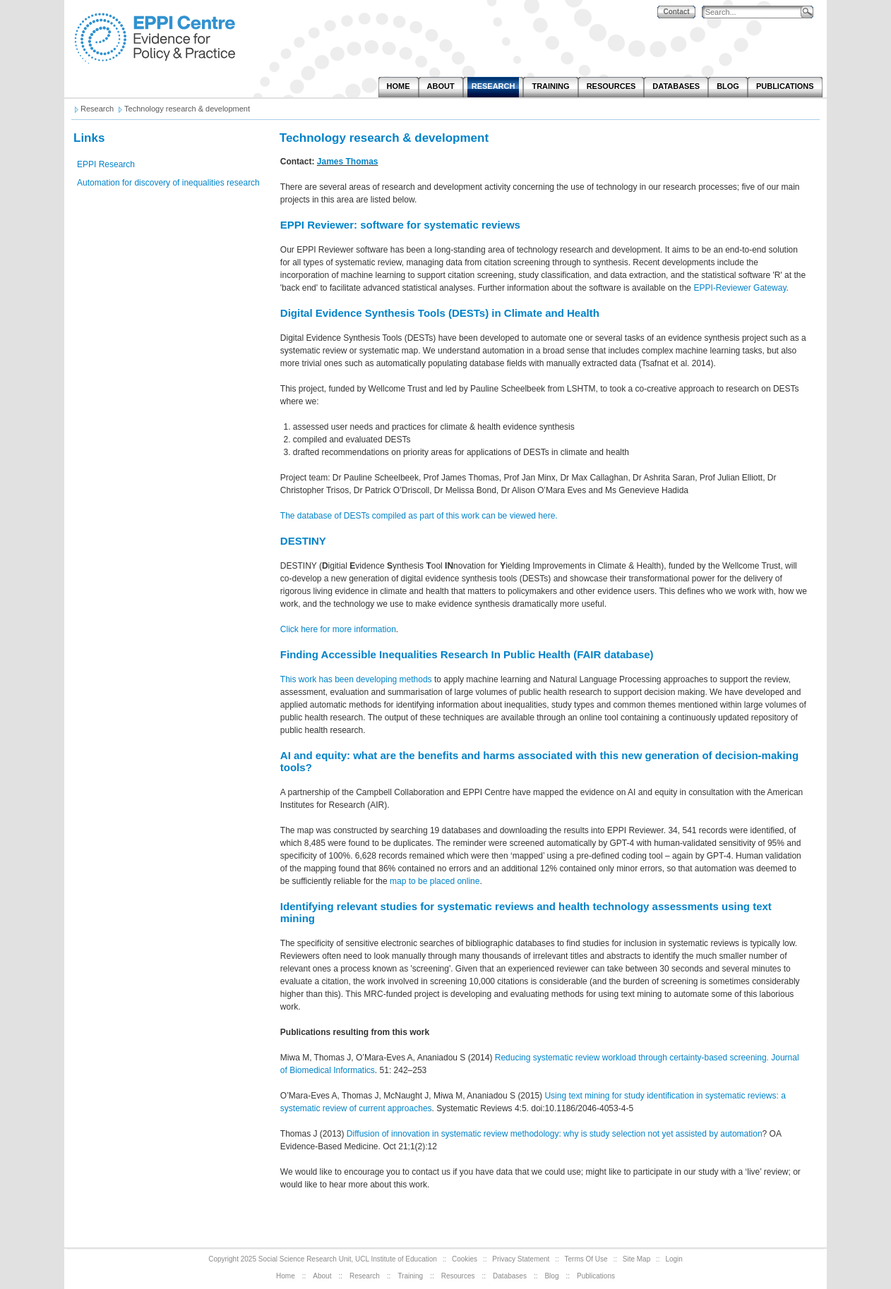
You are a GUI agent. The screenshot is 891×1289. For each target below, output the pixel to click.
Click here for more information (338, 629)
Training (410, 1276)
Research (364, 1276)
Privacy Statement (520, 1259)
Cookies (464, 1259)
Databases (510, 1276)
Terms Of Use (586, 1259)
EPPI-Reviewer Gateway (739, 288)
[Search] (754, 12)
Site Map (636, 1259)
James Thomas (347, 162)
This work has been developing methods (356, 679)
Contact (676, 12)
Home (285, 1276)
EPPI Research (106, 164)
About (322, 1276)
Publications (596, 1276)
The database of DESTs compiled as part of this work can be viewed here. (419, 516)
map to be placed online (434, 881)
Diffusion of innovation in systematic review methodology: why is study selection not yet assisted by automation (555, 1134)
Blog (551, 1276)
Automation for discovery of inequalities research (168, 183)
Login (673, 1259)
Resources (458, 1276)
